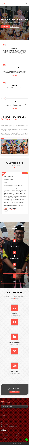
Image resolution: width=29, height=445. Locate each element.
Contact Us (3, 438)
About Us (16, 433)
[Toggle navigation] (27, 3)
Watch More (5, 26)
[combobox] (14, 406)
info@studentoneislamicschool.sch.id (10, 426)
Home (2, 433)
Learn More (14, 26)
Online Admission (4, 435)
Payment (16, 436)
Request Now (14, 391)
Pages (2, 436)
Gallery (16, 435)
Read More (14, 58)
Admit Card (17, 438)
